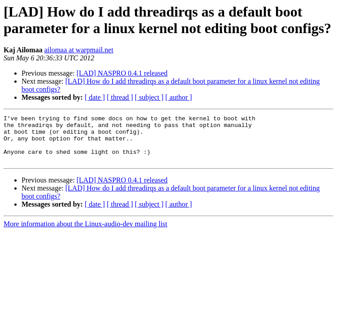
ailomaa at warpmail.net (78, 50)
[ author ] (178, 97)
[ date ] (95, 97)
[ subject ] (149, 97)
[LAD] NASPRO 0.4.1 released (122, 73)
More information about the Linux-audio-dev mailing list (85, 233)
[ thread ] (120, 97)
